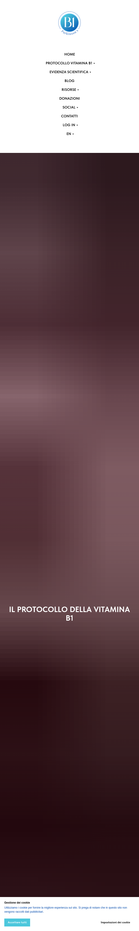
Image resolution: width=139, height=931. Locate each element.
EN (69, 134)
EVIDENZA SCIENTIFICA (69, 72)
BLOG (69, 81)
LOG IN (69, 125)
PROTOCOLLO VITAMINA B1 (69, 63)
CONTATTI (69, 116)
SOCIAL (68, 107)
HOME (69, 54)
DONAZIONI (69, 98)
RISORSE (69, 89)
